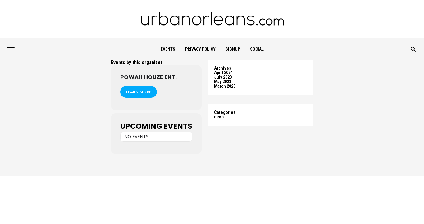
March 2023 (224, 86)
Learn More (138, 92)
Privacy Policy (200, 49)
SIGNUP (233, 49)
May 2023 (222, 81)
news (219, 116)
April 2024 (223, 72)
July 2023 (223, 77)
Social (257, 49)
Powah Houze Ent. (148, 77)
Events (168, 49)
